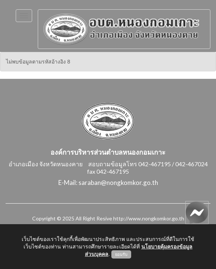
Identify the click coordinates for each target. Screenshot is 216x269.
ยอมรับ (121, 254)
